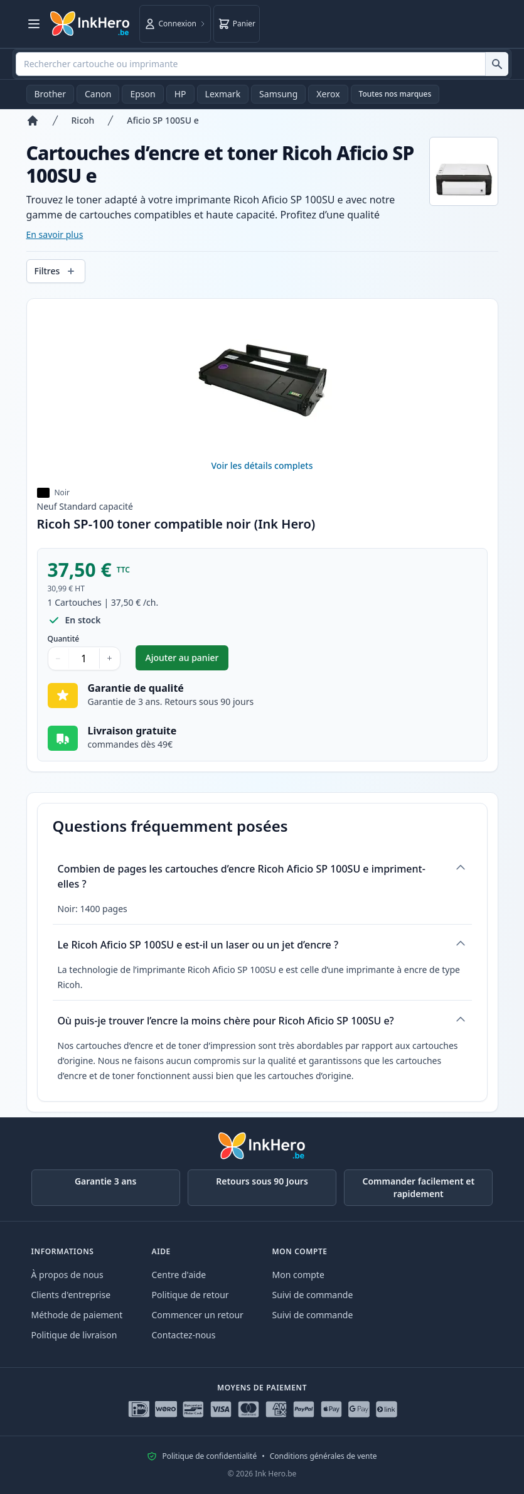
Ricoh (83, 120)
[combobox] (262, 64)
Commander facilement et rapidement (419, 1187)
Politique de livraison (74, 1335)
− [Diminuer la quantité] (58, 658)
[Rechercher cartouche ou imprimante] (496, 64)
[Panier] (236, 24)
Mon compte (298, 1275)
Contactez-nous (184, 1335)
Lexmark (223, 94)
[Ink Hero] (90, 24)
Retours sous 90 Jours (262, 1181)
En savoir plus (54, 234)
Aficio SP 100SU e (162, 120)
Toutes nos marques (395, 94)
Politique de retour (190, 1295)
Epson (142, 94)
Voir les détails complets (262, 465)
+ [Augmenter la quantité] (109, 658)
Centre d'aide (179, 1275)
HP (180, 94)
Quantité (64, 639)
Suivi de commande (312, 1295)
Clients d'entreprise (71, 1295)
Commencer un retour (197, 1315)
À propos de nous (67, 1275)
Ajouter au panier (187, 661)
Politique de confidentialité (209, 1456)
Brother (50, 94)
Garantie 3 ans (105, 1181)
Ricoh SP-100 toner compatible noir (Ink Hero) (176, 523)
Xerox (328, 94)
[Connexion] (175, 24)
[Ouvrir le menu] (33, 24)
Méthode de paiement (77, 1315)
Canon (98, 94)
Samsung (278, 94)
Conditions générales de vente (323, 1456)
